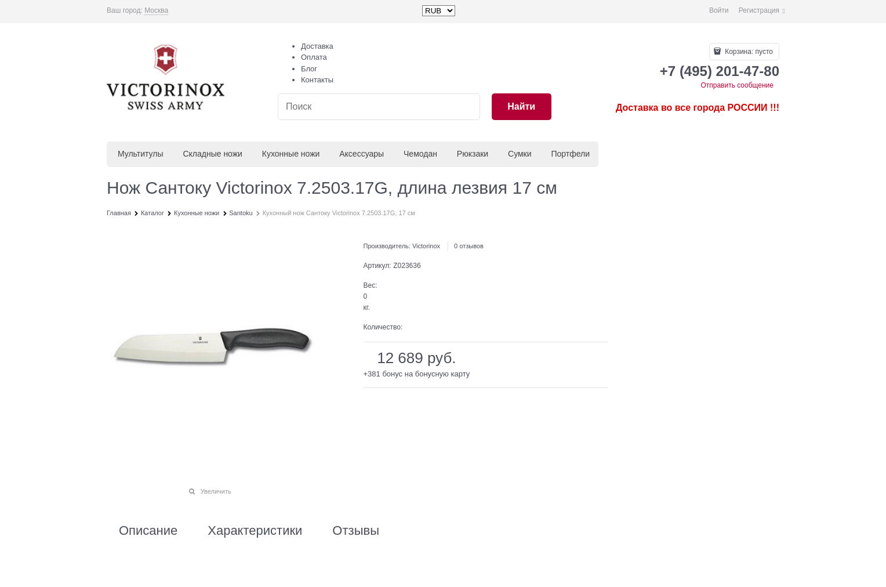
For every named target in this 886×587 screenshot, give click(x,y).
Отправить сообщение (737, 85)
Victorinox (426, 245)
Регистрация (759, 10)
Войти (719, 10)
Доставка (317, 46)
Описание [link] (148, 530)
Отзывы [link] (355, 530)
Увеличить (216, 491)
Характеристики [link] (255, 530)
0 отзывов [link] (469, 245)
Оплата (314, 57)
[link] (156, 10)
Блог (309, 68)
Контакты (317, 79)
